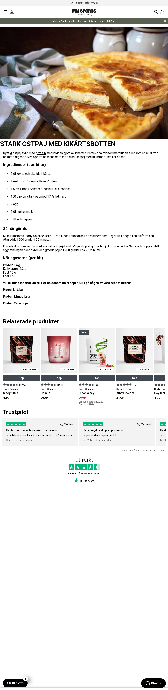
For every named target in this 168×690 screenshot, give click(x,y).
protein (41, 153)
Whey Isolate (125, 393)
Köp (21, 378)
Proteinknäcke (13, 290)
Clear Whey (86, 393)
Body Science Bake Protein (38, 181)
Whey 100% (11, 393)
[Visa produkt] (11, 384)
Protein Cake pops (15, 303)
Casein (45, 393)
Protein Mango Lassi (17, 296)
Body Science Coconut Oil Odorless (46, 189)
